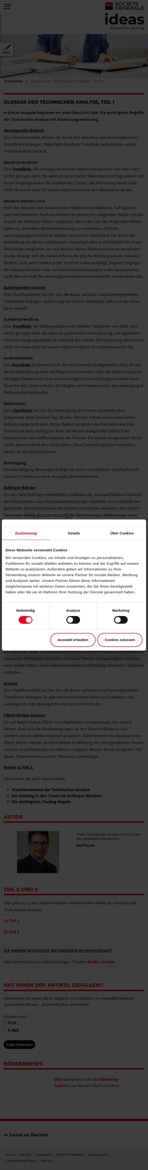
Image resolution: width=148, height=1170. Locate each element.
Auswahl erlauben (72, 640)
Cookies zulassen (120, 640)
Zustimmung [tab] (26, 533)
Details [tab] (74, 533)
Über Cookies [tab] (122, 533)
